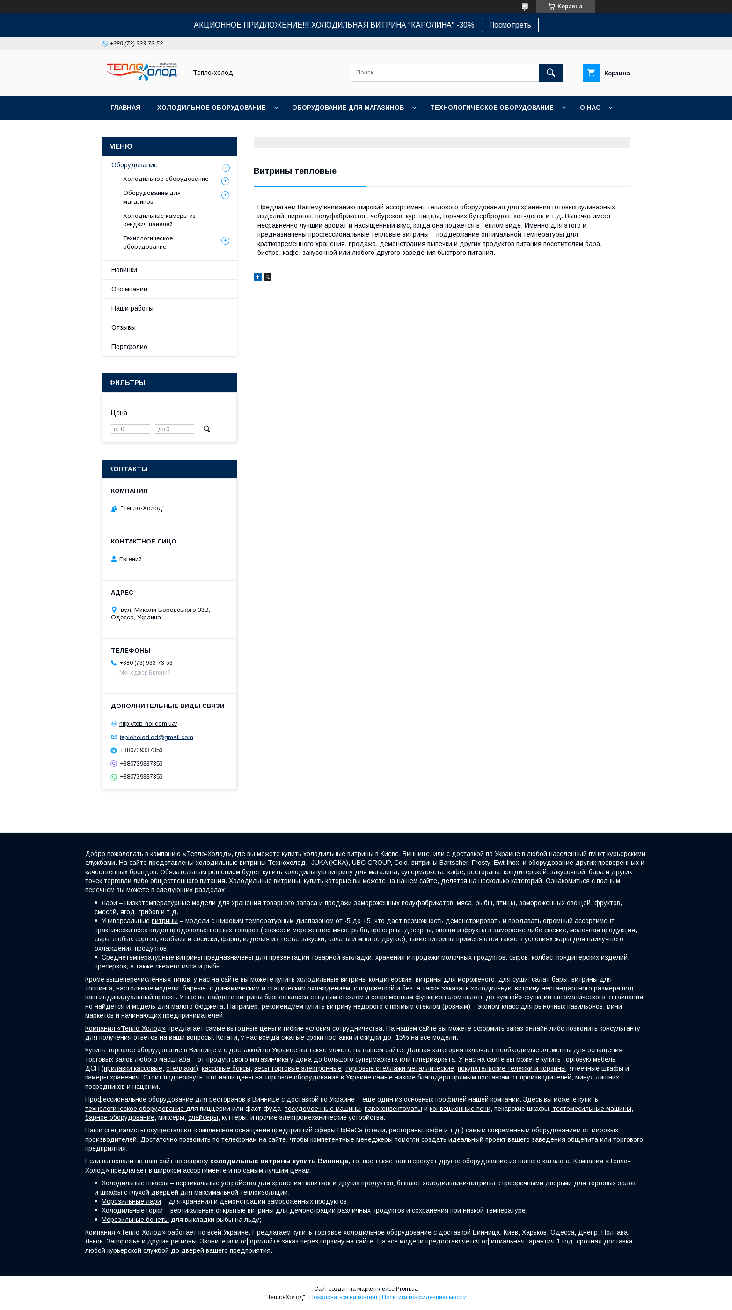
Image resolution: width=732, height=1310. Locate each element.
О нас (590, 107)
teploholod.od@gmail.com (156, 736)
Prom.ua (407, 1289)
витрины (165, 920)
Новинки (124, 270)
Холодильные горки (132, 1210)
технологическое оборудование (135, 1108)
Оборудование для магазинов (348, 107)
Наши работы (132, 308)
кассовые (148, 1068)
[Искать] (551, 73)
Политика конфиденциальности (424, 1297)
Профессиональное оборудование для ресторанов (165, 1099)
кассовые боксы (226, 1068)
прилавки (119, 1068)
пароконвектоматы (393, 1108)
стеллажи (181, 1068)
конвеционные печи (460, 1108)
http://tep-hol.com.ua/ (148, 723)
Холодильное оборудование (211, 107)
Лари (110, 903)
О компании (129, 289)
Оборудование (134, 165)
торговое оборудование (145, 1050)
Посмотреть (510, 25)
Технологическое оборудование (492, 107)
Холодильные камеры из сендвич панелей (159, 220)
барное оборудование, (120, 1117)
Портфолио (129, 346)
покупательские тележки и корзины (512, 1068)
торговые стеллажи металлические (399, 1068)
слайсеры (203, 1117)
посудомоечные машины (323, 1108)
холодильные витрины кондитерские (354, 979)
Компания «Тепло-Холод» (125, 1028)
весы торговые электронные (298, 1068)
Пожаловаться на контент (343, 1297)
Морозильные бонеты (135, 1219)
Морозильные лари (131, 1201)
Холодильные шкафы (135, 1183)
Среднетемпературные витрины (152, 957)
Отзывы (123, 327)
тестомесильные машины (591, 1108)
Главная (125, 107)
